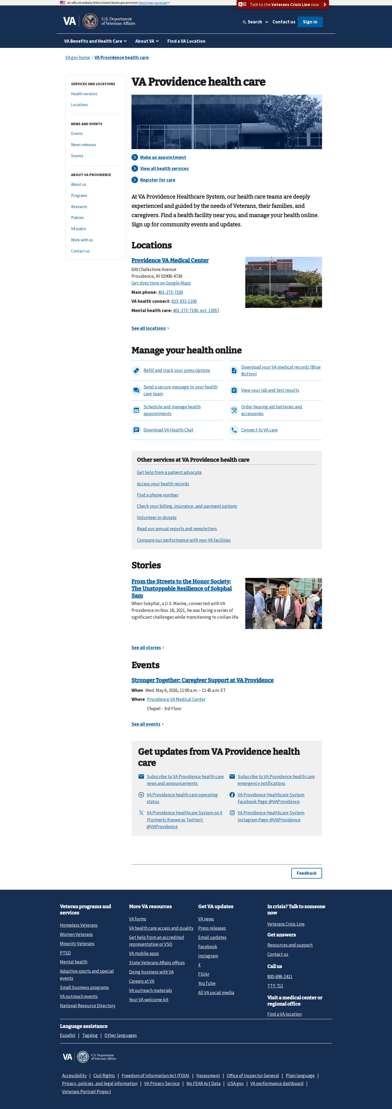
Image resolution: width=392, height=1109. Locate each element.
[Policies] (96, 217)
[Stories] (96, 156)
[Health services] (96, 94)
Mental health (73, 962)
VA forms (137, 919)
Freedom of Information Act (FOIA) (155, 1076)
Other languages (121, 1035)
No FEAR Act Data (203, 1083)
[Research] (96, 206)
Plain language (300, 1076)
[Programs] (96, 195)
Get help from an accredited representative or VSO (156, 940)
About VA (144, 41)
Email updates (212, 937)
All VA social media (216, 993)
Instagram (208, 956)
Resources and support (290, 945)
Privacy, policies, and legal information (99, 1083)
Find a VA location (284, 1014)
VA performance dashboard (277, 1083)
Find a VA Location (186, 41)
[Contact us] (96, 251)
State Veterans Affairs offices (157, 963)
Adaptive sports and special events (87, 974)
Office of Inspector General (253, 1076)
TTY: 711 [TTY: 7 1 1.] (275, 986)
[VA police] (96, 229)
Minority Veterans (77, 944)
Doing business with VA (151, 972)
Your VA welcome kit (149, 1000)
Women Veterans (76, 934)
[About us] (96, 184)
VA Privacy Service (162, 1083)
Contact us (283, 22)
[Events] (96, 133)
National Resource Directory (87, 1006)
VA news (206, 919)
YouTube (207, 983)
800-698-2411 (279, 976)
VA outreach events (79, 996)
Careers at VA (141, 981)
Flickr (203, 974)
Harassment (208, 1076)
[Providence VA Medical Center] (283, 282)
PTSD (65, 953)
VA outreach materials (150, 990)
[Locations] (96, 104)
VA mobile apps (144, 953)
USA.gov (235, 1083)
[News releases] (96, 144)
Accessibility (74, 1076)
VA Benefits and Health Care (93, 41)
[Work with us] (96, 240)
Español (67, 1035)
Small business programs (84, 987)
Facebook (207, 947)
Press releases (212, 928)
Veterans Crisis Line (286, 924)
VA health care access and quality (161, 928)
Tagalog (90, 1035)
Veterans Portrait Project (86, 1092)
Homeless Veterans (79, 925)
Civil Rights (104, 1076)
